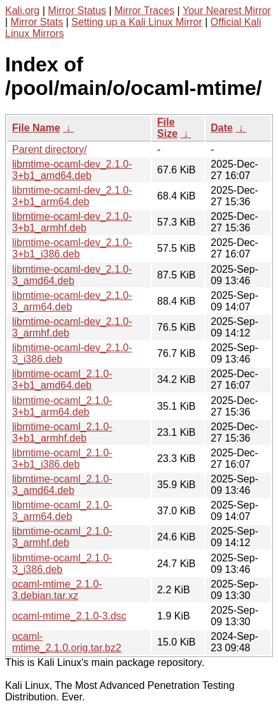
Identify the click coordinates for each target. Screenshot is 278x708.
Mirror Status (77, 10)
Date (222, 127)
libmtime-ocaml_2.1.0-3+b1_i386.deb (62, 458)
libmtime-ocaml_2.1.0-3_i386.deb (62, 564)
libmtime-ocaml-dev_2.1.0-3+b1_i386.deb (72, 248)
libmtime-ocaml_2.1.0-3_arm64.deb (62, 511)
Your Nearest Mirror (227, 10)
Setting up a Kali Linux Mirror (136, 22)
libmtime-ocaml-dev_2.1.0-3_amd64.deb (72, 275)
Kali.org (22, 10)
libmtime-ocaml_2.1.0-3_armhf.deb (62, 537)
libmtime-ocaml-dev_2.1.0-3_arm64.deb (72, 301)
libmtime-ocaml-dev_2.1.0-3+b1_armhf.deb (72, 222)
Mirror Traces (144, 10)
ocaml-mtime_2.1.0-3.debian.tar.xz (57, 590)
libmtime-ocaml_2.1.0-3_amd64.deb (62, 484)
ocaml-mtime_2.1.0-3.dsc (69, 615)
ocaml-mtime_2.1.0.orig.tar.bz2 (67, 642)
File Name (36, 127)
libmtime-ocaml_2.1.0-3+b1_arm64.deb (62, 406)
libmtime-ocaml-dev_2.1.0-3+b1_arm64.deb (72, 196)
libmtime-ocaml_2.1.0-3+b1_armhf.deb (62, 432)
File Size (167, 128)
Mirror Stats (37, 22)
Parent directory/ (49, 149)
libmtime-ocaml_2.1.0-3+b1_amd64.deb (62, 379)
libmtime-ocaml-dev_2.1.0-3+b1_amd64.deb (72, 170)
